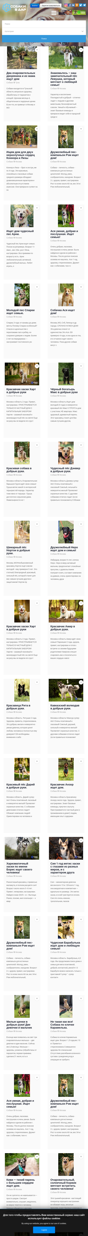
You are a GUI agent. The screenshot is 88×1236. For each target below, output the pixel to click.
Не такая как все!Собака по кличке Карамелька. (62, 1024)
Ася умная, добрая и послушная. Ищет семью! (64, 234)
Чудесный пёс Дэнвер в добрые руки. (65, 470)
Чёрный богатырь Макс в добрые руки (64, 391)
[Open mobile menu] (53, 13)
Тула (17, 82)
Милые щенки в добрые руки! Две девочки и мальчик (19, 1024)
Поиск (44, 39)
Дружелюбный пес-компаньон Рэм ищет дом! (64, 155)
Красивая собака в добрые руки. (19, 470)
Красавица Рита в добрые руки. (18, 707)
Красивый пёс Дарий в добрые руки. (20, 786)
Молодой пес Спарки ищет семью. (20, 312)
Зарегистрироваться (51, 5)
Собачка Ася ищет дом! (62, 312)
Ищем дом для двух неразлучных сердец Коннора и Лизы (20, 155)
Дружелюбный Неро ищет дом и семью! (64, 549)
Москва (62, 88)
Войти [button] (34, 5)
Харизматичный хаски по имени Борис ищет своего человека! (19, 868)
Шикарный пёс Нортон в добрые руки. (18, 550)
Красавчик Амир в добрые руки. (62, 628)
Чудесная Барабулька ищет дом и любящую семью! (65, 945)
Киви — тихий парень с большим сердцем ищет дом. (20, 1182)
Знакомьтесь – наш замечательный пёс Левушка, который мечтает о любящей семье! (63, 78)
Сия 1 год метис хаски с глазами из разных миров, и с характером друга (65, 868)
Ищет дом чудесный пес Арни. (20, 232)
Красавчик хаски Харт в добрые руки (21, 391)
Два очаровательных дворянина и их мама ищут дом (20, 76)
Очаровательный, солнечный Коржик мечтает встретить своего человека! (63, 1184)
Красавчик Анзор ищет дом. (62, 786)
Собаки (9, 82)
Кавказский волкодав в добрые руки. (64, 707)
